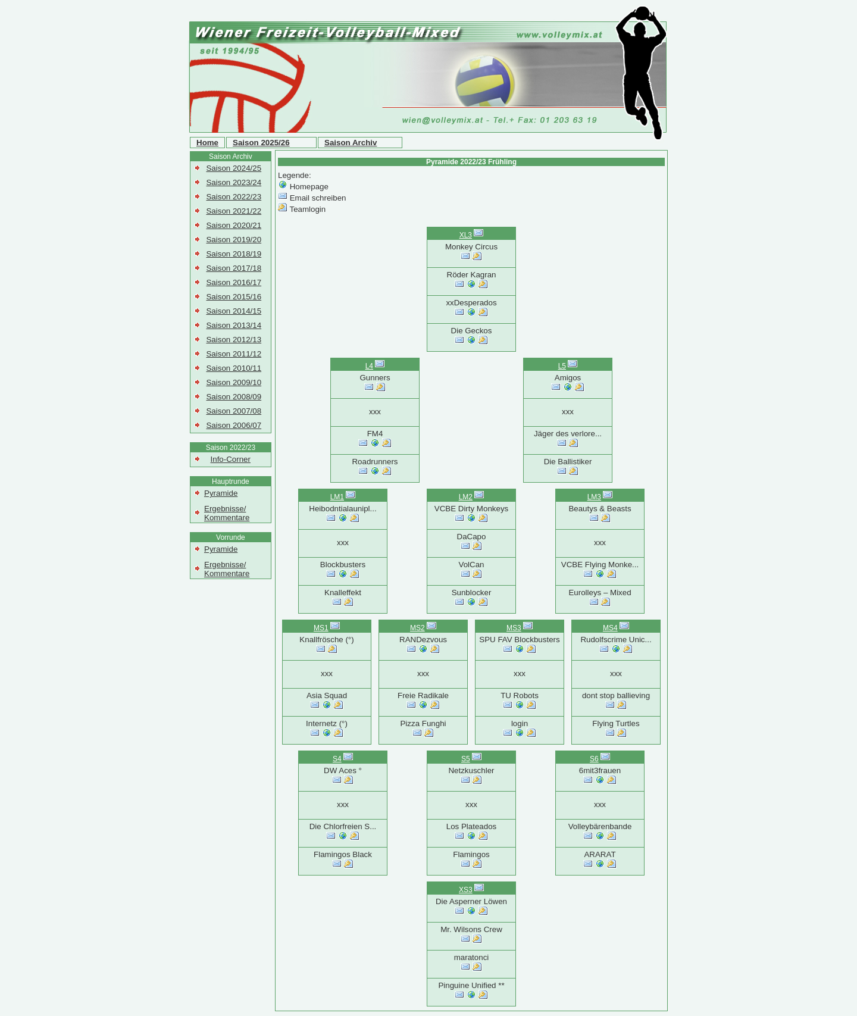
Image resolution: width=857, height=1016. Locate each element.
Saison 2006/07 (233, 425)
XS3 (466, 890)
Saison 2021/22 (233, 211)
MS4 (610, 628)
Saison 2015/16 (233, 296)
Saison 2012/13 (233, 339)
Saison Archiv (350, 142)
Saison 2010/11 (233, 368)
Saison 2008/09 (233, 396)
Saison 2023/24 (233, 182)
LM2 (466, 497)
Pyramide (220, 493)
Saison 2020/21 (233, 225)
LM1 (337, 497)
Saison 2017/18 (233, 268)
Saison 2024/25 (233, 168)
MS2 (417, 628)
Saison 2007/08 (233, 411)
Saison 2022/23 (233, 196)
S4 (337, 759)
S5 (465, 759)
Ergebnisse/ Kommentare (226, 513)
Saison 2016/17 (233, 282)
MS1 (321, 628)
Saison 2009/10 (233, 382)
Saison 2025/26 (261, 142)
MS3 (513, 628)
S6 (594, 759)
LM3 (594, 497)
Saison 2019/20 (233, 239)
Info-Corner (231, 459)
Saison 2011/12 (233, 353)
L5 (562, 366)
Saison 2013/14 (233, 325)
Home (207, 142)
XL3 (465, 235)
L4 (369, 366)
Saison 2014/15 (233, 311)
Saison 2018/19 (233, 253)
